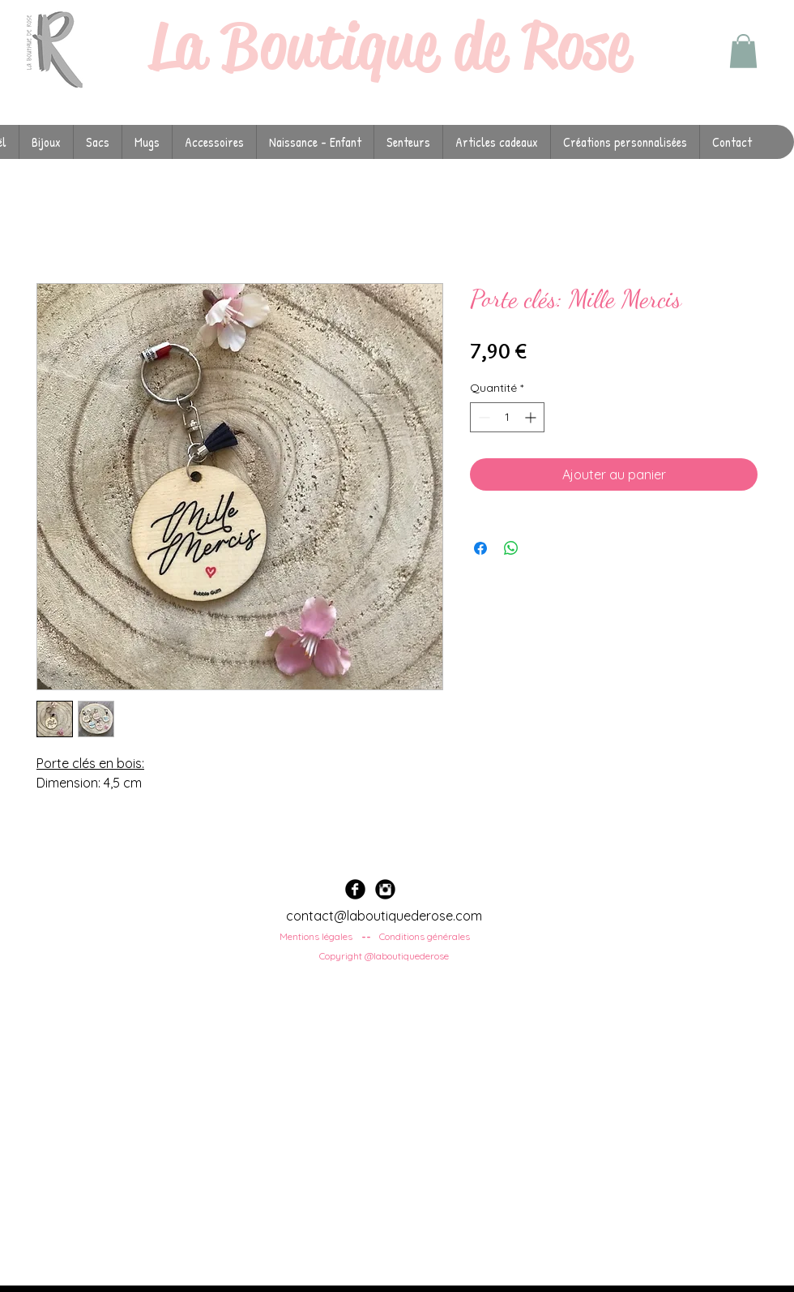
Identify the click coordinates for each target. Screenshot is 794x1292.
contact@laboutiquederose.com (384, 916)
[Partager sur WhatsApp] (511, 548)
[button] (743, 51)
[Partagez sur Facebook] (480, 548)
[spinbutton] (507, 417)
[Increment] (532, 417)
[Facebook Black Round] (355, 889)
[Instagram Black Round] (385, 889)
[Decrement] (482, 417)
